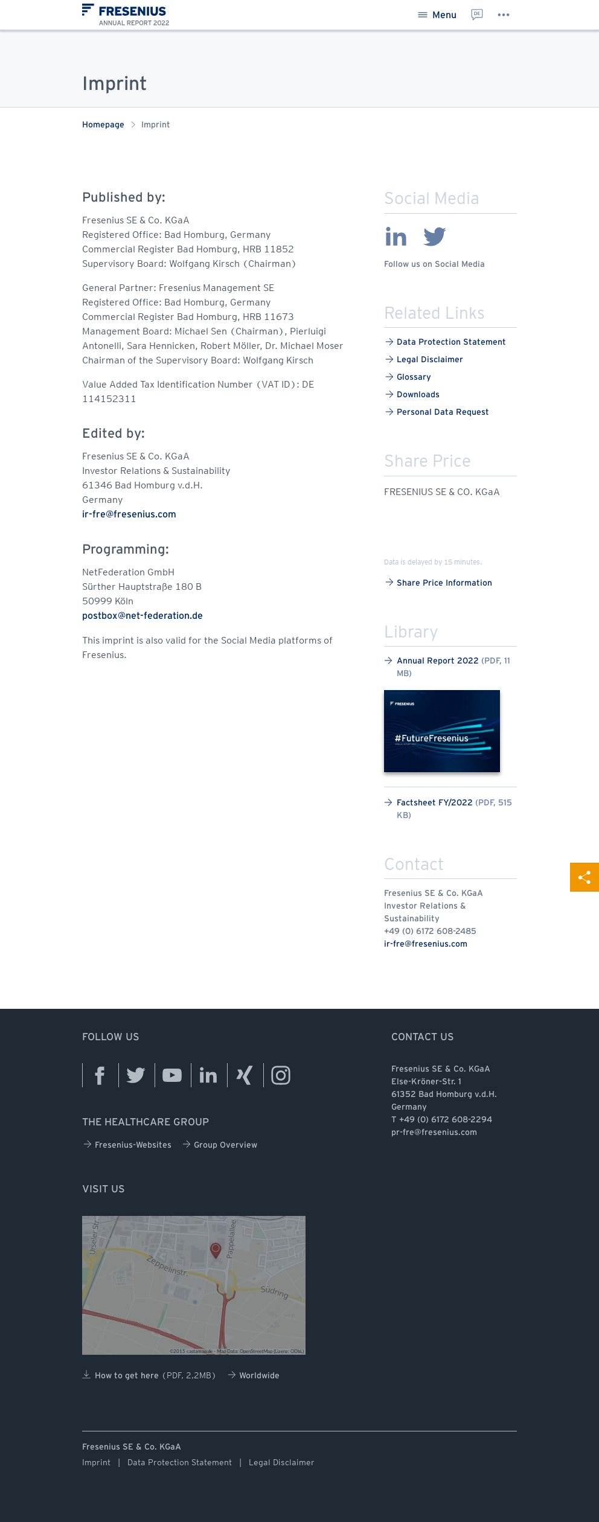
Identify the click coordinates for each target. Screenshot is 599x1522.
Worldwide (254, 1375)
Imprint (96, 1462)
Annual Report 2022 (447, 667)
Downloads (412, 394)
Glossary (408, 377)
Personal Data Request (437, 412)
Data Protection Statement (445, 342)
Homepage (103, 125)
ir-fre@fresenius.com (425, 944)
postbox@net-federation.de (142, 616)
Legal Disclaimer (424, 359)
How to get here (149, 1375)
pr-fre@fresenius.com (434, 1133)
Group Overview (219, 1144)
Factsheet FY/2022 (448, 809)
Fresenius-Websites (127, 1144)
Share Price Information (438, 582)
